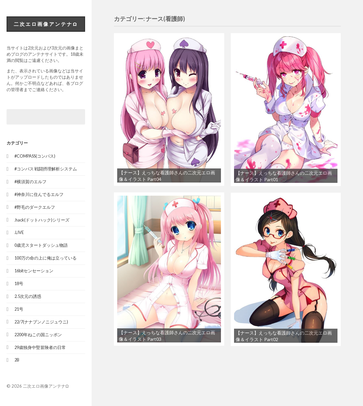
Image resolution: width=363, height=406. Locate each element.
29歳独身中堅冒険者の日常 (40, 347)
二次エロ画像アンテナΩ (46, 24)
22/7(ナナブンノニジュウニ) (41, 321)
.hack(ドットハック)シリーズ (41, 219)
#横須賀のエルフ (30, 181)
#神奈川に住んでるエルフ (39, 194)
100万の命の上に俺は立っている (45, 258)
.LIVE (19, 232)
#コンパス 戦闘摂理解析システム (45, 168)
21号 (18, 309)
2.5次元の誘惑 (27, 296)
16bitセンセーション (33, 270)
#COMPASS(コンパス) (34, 156)
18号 (18, 283)
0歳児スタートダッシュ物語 (41, 245)
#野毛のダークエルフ (34, 207)
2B (16, 359)
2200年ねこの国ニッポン (38, 334)
